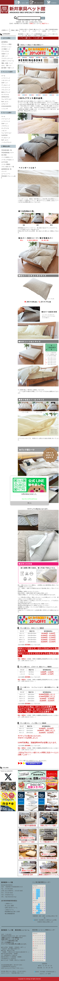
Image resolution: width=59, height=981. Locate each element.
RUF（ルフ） (5, 101)
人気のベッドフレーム (7, 60)
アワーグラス (5, 51)
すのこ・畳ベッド (6, 65)
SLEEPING (4, 135)
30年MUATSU (5, 97)
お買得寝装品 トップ (40, 34)
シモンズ (3, 130)
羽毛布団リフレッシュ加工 (8, 177)
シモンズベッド (5, 80)
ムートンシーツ (5, 173)
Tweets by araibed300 (6, 771)
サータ (3, 75)
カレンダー (36, 23)
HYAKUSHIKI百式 (6, 106)
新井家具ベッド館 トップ (25, 34)
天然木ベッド (5, 53)
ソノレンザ (4, 108)
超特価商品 (4, 42)
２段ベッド (4, 56)
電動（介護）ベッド (7, 63)
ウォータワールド (6, 99)
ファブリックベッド (7, 58)
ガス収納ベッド (5, 49)
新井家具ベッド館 (7, 882)
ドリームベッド (5, 87)
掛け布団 (3, 155)
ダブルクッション (6, 46)
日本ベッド (4, 82)
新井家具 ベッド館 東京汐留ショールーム (15, 930)
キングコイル (5, 94)
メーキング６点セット (7, 159)
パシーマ (3, 171)
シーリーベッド (5, 78)
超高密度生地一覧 (6, 169)
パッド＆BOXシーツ (7, 157)
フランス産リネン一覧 (7, 166)
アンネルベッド (5, 85)
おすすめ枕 (4, 162)
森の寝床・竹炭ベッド (7, 68)
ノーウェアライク (6, 142)
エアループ (4, 104)
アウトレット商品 (6, 44)
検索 (43, 18)
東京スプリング (5, 92)
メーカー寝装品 (5, 164)
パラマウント (5, 126)
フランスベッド (5, 90)
